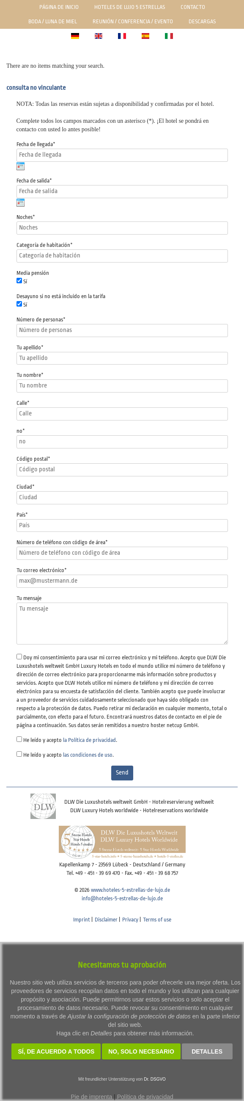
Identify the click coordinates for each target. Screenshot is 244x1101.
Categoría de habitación (44, 245)
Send (122, 772)
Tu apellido (30, 347)
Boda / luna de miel (52, 21)
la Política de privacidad (89, 740)
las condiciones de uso (87, 755)
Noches (25, 217)
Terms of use (157, 919)
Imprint (81, 919)
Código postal (33, 459)
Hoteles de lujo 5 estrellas (129, 7)
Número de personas (41, 319)
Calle (23, 403)
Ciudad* (25, 487)
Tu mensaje (28, 598)
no (20, 431)
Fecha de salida (34, 180)
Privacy (130, 919)
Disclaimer (106, 919)
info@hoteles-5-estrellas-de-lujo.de (122, 898)
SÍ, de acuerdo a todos (56, 1051)
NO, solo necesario (141, 1051)
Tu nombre (30, 375)
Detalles (207, 1051)
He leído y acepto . (70, 740)
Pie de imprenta (91, 1096)
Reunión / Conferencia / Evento (133, 21)
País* (22, 515)
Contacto (193, 7)
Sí (25, 281)
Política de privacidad (145, 1096)
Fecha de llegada (35, 144)
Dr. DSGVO (155, 1079)
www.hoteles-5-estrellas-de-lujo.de (130, 890)
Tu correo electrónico (41, 570)
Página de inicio (59, 7)
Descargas (202, 21)
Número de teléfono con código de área (62, 542)
